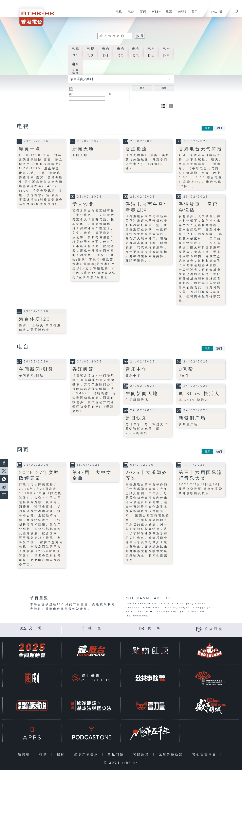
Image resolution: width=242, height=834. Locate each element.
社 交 (95, 628)
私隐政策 (142, 754)
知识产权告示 (87, 754)
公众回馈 (214, 629)
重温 (167, 13)
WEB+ (155, 13)
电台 (129, 13)
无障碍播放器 (172, 754)
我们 (193, 13)
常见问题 (117, 754)
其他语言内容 (205, 754)
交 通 (36, 628)
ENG (214, 12)
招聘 (44, 754)
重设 (142, 88)
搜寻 (164, 88)
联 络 (154, 628)
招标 (62, 754)
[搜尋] (236, 10)
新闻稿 (25, 754)
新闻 (141, 13)
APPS (180, 13)
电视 (117, 13)
